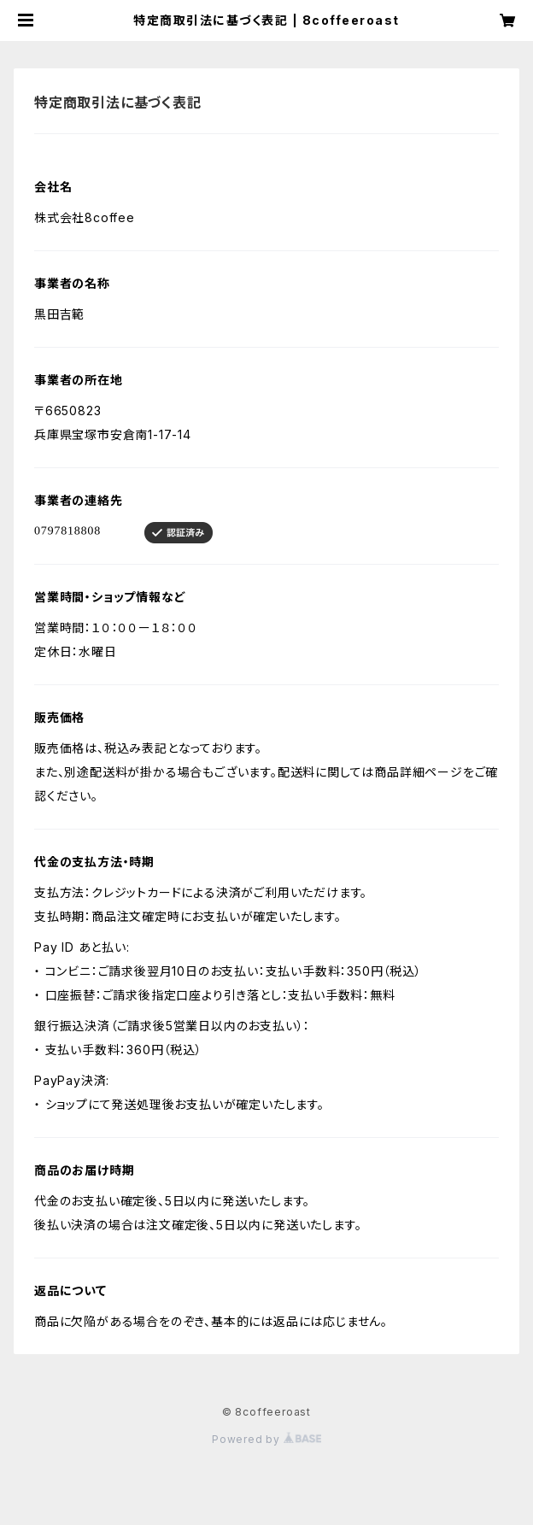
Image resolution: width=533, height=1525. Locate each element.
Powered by (266, 1439)
